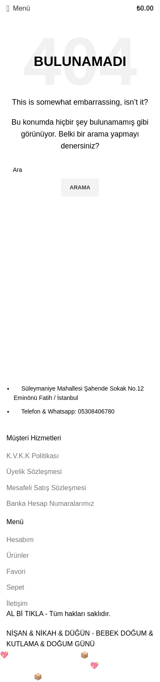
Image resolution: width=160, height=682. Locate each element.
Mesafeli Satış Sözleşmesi (46, 487)
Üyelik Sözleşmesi (34, 471)
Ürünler (17, 555)
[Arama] (80, 170)
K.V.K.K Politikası (32, 455)
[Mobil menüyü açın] (18, 8)
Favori (15, 571)
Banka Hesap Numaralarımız (50, 503)
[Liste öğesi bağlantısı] (80, 400)
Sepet (15, 587)
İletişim (17, 603)
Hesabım (20, 539)
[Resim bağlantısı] (53, 370)
